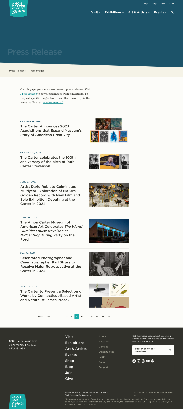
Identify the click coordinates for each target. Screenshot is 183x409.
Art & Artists (76, 349)
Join (163, 4)
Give (171, 4)
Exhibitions (74, 343)
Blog (154, 4)
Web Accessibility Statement (78, 395)
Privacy (104, 392)
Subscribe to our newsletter (145, 350)
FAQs (102, 357)
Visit (69, 337)
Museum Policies (90, 392)
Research (104, 341)
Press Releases (17, 70)
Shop (145, 4)
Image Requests (72, 392)
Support (103, 367)
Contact (103, 346)
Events (71, 355)
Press (102, 362)
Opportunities (106, 351)
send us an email (53, 102)
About (102, 336)
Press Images (36, 70)
